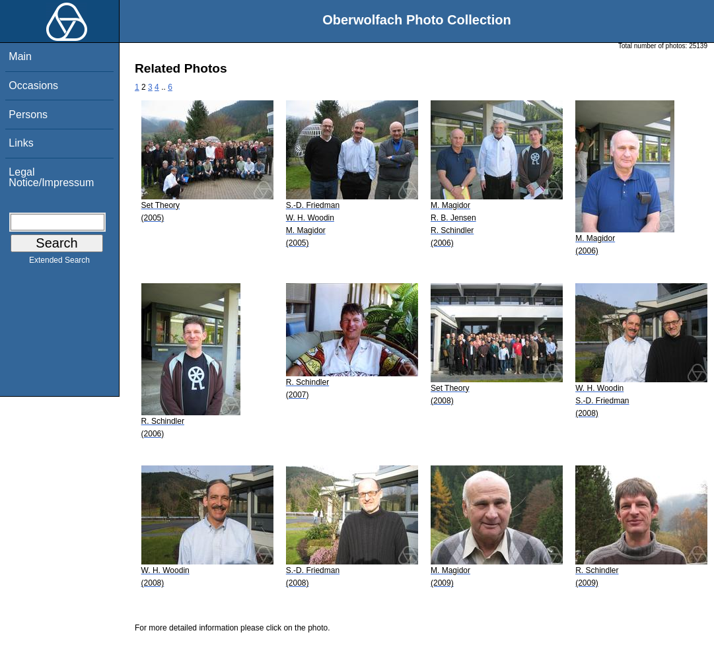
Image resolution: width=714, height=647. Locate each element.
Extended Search (59, 263)
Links (21, 143)
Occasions (33, 85)
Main (20, 56)
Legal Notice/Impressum (51, 177)
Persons (28, 114)
